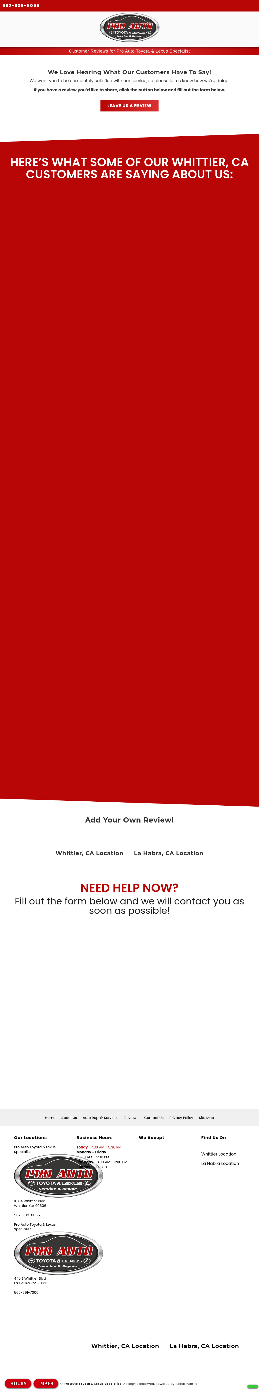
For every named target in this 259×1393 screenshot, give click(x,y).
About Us (69, 1117)
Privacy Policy (181, 1117)
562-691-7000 (26, 1292)
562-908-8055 (21, 5)
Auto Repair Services (100, 1117)
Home (50, 1117)
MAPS (46, 1383)
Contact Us (154, 1117)
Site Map (206, 1117)
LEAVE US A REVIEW (129, 105)
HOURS (18, 1383)
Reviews (131, 1117)
